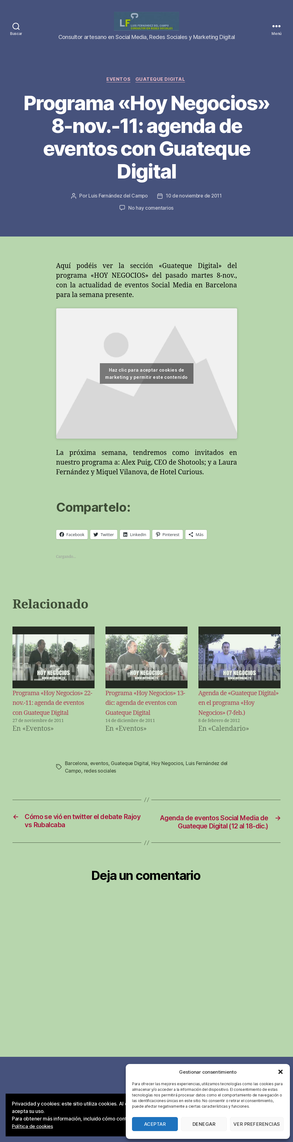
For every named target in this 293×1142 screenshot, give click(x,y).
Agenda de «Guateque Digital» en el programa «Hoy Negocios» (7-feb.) (231, 712)
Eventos (118, 88)
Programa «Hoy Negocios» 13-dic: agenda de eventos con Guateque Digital (142, 712)
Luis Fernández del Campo (116, 205)
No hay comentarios (150, 216)
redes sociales (100, 789)
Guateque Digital (162, 88)
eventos (100, 782)
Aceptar (155, 1124)
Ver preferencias (256, 1124)
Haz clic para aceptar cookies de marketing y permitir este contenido (146, 382)
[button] (280, 1072)
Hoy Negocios (169, 782)
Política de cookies (33, 1126)
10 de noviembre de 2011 (194, 205)
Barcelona (76, 782)
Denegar (204, 1124)
